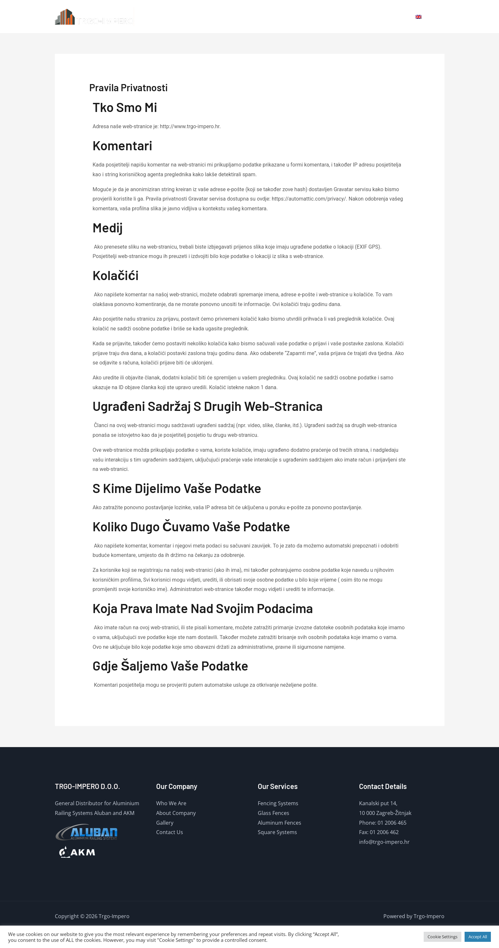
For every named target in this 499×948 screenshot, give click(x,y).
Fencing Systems (278, 803)
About (338, 16)
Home (313, 16)
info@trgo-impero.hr (384, 841)
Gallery (365, 16)
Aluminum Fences (279, 822)
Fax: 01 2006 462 (379, 832)
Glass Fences (273, 813)
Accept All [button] (477, 937)
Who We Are (171, 803)
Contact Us (169, 832)
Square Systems (277, 832)
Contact (394, 16)
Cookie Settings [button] (442, 937)
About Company (176, 813)
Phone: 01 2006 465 (382, 822)
